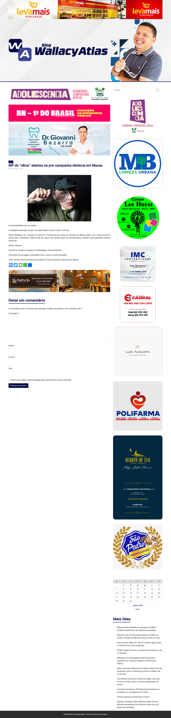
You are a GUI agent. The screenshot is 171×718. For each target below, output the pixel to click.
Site (10, 368)
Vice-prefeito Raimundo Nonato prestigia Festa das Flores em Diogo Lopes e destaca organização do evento (138, 682)
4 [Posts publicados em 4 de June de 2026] (144, 585)
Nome (12, 346)
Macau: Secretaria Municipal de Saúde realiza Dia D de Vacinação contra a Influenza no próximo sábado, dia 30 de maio (139, 671)
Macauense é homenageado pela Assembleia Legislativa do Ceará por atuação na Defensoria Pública (136, 661)
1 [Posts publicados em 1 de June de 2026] (123, 585)
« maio (137, 609)
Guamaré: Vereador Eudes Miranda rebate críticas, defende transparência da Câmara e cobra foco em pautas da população (138, 704)
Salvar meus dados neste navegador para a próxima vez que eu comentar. (41, 380)
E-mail (12, 357)
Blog (11, 162)
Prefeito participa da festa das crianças (133, 697)
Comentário (14, 313)
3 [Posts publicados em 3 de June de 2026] (137, 585)
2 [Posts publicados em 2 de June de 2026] (130, 585)
